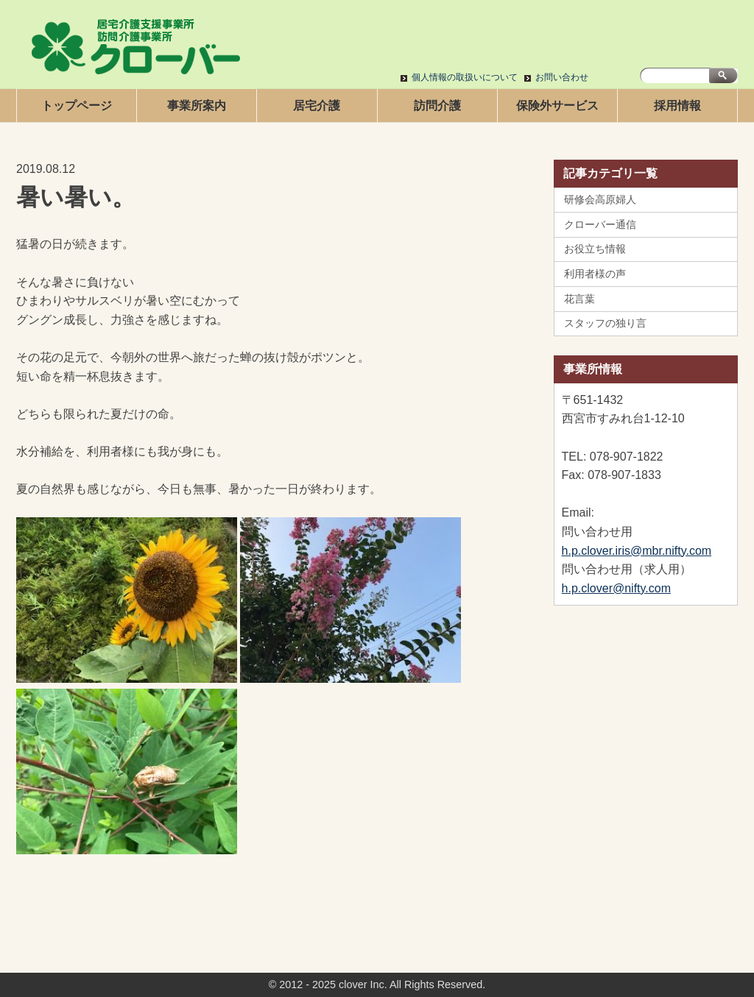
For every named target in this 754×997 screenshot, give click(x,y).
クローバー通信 (600, 224)
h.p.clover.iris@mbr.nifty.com (637, 550)
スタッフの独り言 (605, 323)
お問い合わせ (561, 77)
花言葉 (579, 299)
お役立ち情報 (595, 249)
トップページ (76, 105)
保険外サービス (557, 105)
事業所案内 (196, 105)
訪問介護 (437, 105)
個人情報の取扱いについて (465, 77)
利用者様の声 (595, 274)
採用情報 (677, 105)
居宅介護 (316, 105)
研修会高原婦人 (600, 199)
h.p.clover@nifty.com (616, 588)
